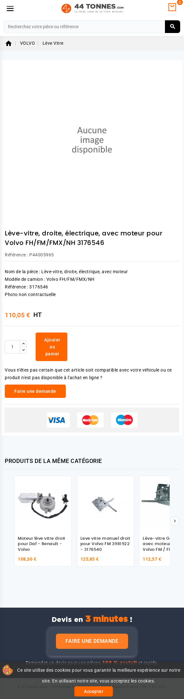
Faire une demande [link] (35, 391)
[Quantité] (12, 346)
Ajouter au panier (52, 346)
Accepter (93, 691)
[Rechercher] (92, 26)
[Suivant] (174, 521)
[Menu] (10, 8)
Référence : (16, 254)
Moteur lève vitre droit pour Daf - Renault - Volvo (41, 544)
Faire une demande (91, 641)
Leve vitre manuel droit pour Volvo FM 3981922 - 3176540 (105, 544)
